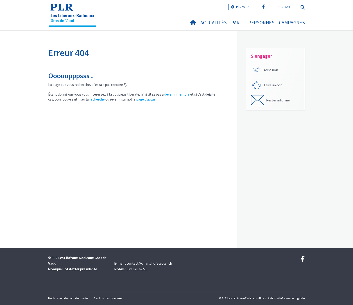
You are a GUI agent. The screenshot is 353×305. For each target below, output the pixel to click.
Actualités (213, 22)
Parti (237, 22)
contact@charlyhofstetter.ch (149, 263)
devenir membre (177, 94)
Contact (284, 7)
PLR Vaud (242, 7)
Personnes (261, 22)
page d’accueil (147, 99)
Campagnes (292, 22)
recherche (97, 99)
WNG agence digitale (291, 298)
